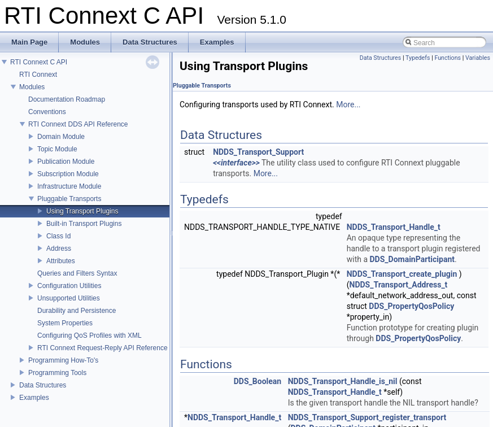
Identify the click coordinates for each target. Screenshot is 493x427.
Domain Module (61, 137)
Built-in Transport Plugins (83, 224)
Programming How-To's (63, 360)
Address (58, 248)
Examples (34, 398)
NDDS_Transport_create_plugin (402, 273)
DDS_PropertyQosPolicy (411, 306)
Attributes (60, 261)
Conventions (47, 112)
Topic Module (57, 149)
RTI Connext (38, 75)
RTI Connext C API (38, 62)
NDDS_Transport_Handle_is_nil (343, 381)
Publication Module (65, 161)
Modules (32, 87)
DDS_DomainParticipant (412, 259)
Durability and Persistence (76, 311)
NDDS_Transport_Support (258, 151)
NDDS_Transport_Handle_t (393, 227)
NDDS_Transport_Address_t (399, 284)
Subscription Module (68, 174)
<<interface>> (236, 162)
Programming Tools (57, 373)
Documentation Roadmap (66, 99)
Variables (477, 58)
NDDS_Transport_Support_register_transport (367, 417)
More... (348, 104)
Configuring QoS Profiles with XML (89, 335)
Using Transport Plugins (82, 211)
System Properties (65, 323)
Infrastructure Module (69, 186)
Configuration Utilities (69, 286)
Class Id (58, 236)
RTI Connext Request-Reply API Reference (102, 348)
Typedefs (417, 58)
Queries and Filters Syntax (77, 273)
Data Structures (42, 385)
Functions (447, 58)
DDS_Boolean (257, 381)
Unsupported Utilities (68, 298)
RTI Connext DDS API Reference (78, 124)
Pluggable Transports (69, 199)
